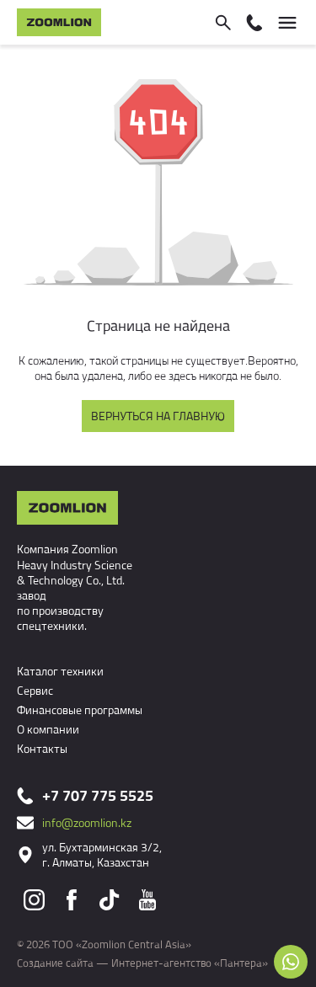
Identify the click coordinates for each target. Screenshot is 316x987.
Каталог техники (60, 671)
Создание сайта (55, 962)
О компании (48, 729)
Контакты (42, 748)
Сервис (35, 690)
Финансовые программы (79, 709)
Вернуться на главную (158, 415)
